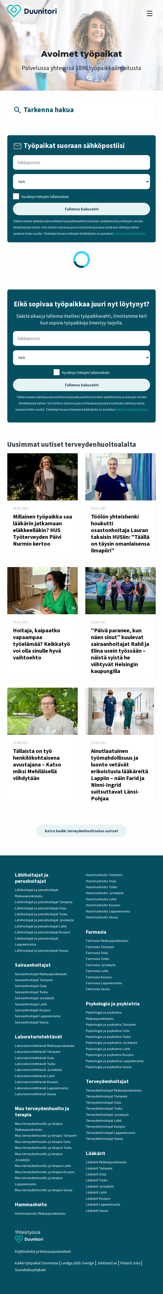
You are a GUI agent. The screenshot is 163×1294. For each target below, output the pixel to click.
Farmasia (96, 932)
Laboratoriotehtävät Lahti (35, 1076)
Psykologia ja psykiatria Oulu (108, 1031)
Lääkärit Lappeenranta (103, 1204)
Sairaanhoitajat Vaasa (31, 1022)
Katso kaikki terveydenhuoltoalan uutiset (81, 830)
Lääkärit (95, 1153)
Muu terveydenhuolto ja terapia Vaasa (43, 1190)
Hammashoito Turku (101, 887)
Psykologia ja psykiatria (113, 1003)
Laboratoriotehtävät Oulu (34, 1058)
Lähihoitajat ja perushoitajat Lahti (41, 926)
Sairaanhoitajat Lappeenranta (38, 1016)
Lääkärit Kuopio (98, 1198)
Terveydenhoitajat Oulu (103, 1102)
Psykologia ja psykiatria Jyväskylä (111, 1042)
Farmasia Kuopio (99, 977)
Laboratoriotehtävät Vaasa (35, 1094)
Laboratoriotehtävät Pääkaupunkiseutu (45, 1046)
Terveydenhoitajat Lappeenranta (110, 1132)
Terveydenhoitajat (107, 1081)
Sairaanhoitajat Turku (31, 992)
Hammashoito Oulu (101, 881)
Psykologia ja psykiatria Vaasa (108, 1067)
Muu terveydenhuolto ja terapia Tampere (46, 1135)
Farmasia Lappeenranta (104, 983)
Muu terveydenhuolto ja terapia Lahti (43, 1166)
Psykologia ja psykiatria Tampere (111, 1024)
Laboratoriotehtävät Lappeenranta (41, 1088)
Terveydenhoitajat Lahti (104, 1120)
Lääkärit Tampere (99, 1168)
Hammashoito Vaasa (102, 917)
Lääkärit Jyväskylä (100, 1186)
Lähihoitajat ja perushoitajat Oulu (40, 908)
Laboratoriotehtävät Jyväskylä (38, 1070)
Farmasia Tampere (100, 947)
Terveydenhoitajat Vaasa (104, 1138)
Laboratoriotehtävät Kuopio (36, 1082)
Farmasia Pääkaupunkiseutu (107, 940)
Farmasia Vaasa (98, 989)
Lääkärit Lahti (96, 1192)
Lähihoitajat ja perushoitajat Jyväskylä (44, 920)
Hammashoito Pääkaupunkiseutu (40, 1213)
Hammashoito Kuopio (103, 905)
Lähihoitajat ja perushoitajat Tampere (43, 902)
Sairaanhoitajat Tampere (34, 980)
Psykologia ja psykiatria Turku (108, 1036)
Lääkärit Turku (97, 1180)
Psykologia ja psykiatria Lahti (108, 1049)
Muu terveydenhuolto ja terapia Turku (43, 1147)
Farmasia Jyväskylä (100, 965)
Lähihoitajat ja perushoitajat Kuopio (42, 932)
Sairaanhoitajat (33, 965)
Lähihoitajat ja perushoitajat (31, 878)
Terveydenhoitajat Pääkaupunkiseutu (114, 1090)
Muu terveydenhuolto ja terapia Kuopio (45, 1172)
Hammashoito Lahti (101, 899)
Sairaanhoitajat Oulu (31, 986)
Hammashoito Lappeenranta (108, 911)
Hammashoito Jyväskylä (105, 893)
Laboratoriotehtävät (38, 1036)
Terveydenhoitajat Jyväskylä (107, 1114)
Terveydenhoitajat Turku (104, 1108)
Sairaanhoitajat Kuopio (33, 1010)
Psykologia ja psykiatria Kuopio (110, 1055)
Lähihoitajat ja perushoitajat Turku (41, 914)
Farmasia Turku (97, 959)
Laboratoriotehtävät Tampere (37, 1051)
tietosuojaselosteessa (129, 234)
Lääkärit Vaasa (97, 1210)
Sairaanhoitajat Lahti (31, 1004)
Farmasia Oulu (97, 953)
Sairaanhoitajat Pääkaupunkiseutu (41, 974)
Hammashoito (31, 1204)
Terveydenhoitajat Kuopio (105, 1126)
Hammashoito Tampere (104, 875)
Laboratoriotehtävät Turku (35, 1064)
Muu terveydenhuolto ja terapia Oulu (43, 1142)
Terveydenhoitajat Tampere (106, 1096)
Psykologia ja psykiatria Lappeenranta (115, 1061)
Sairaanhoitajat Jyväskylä (34, 998)
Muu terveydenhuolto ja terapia (42, 1111)
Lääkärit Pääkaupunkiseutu (106, 1162)
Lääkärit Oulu (96, 1174)
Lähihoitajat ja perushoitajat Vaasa (41, 950)
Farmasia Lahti (97, 971)
